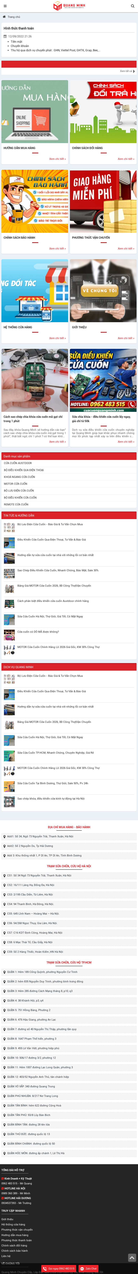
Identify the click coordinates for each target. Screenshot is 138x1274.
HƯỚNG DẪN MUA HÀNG (19, 148)
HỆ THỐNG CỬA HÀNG (18, 327)
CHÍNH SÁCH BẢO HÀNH (19, 237)
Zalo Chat (88, 1268)
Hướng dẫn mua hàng (14, 1235)
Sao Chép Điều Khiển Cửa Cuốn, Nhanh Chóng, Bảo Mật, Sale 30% (57, 570)
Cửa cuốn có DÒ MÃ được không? (38, 631)
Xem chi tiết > (57, 159)
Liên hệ (5, 1256)
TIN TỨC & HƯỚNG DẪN (19, 515)
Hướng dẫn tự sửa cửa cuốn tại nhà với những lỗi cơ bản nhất (55, 555)
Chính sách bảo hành (14, 1250)
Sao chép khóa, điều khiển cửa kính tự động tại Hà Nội (51, 798)
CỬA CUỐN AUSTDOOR (18, 463)
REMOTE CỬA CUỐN (16, 504)
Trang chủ (14, 17)
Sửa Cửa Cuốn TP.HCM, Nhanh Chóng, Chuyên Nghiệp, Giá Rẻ (55, 752)
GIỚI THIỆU (79, 327)
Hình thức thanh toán (19, 28)
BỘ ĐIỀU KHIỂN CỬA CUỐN (20, 497)
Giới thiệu (7, 1219)
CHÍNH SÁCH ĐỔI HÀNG (87, 148)
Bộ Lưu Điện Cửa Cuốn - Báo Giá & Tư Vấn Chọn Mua (50, 524)
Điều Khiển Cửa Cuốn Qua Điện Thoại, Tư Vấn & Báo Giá (51, 539)
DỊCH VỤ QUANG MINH (18, 667)
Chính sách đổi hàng (14, 1245)
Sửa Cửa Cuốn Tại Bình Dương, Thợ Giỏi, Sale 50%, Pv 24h (52, 783)
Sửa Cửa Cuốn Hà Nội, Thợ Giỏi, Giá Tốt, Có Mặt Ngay (50, 616)
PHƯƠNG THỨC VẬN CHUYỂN (91, 237)
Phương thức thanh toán (16, 1240)
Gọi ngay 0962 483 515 (58, 1268)
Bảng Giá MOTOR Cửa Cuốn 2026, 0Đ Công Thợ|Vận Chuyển (54, 585)
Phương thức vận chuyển (17, 1229)
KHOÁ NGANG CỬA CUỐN (19, 477)
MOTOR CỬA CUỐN (15, 483)
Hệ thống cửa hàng (13, 1224)
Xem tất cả (127, 71)
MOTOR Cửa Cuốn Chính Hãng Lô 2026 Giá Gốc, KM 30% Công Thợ (58, 647)
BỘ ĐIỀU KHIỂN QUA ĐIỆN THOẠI (24, 470)
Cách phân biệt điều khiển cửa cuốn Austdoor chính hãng (53, 601)
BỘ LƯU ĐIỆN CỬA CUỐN (19, 490)
